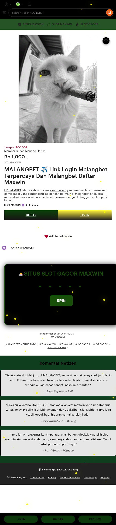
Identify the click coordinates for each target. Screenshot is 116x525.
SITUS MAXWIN (47, 344)
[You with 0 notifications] (19, 4)
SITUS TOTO (29, 344)
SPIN (61, 300)
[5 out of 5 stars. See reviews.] (33, 205)
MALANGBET (12, 190)
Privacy (52, 477)
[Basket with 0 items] (29, 4)
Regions (105, 477)
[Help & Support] (8, 4)
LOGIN (84, 215)
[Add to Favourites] (106, 40)
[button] (58, 470)
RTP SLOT (95, 519)
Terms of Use (37, 477)
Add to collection (58, 236)
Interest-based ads (70, 477)
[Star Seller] (23, 205)
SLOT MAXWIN (12, 205)
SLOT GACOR (82, 344)
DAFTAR (31, 215)
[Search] (109, 12)
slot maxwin (58, 190)
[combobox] (56, 12)
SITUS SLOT (65, 344)
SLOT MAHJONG (56, 347)
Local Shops (90, 477)
